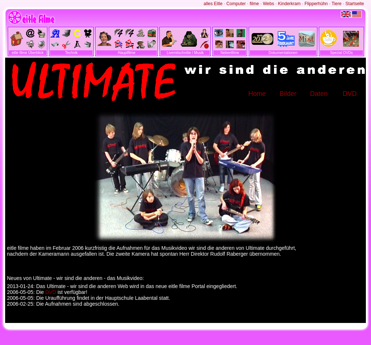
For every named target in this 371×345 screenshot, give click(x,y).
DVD (350, 93)
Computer (236, 3)
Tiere (337, 3)
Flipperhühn (316, 3)
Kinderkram (289, 3)
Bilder (288, 93)
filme (254, 3)
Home (257, 93)
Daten (319, 93)
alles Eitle (212, 3)
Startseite (354, 3)
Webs (268, 3)
